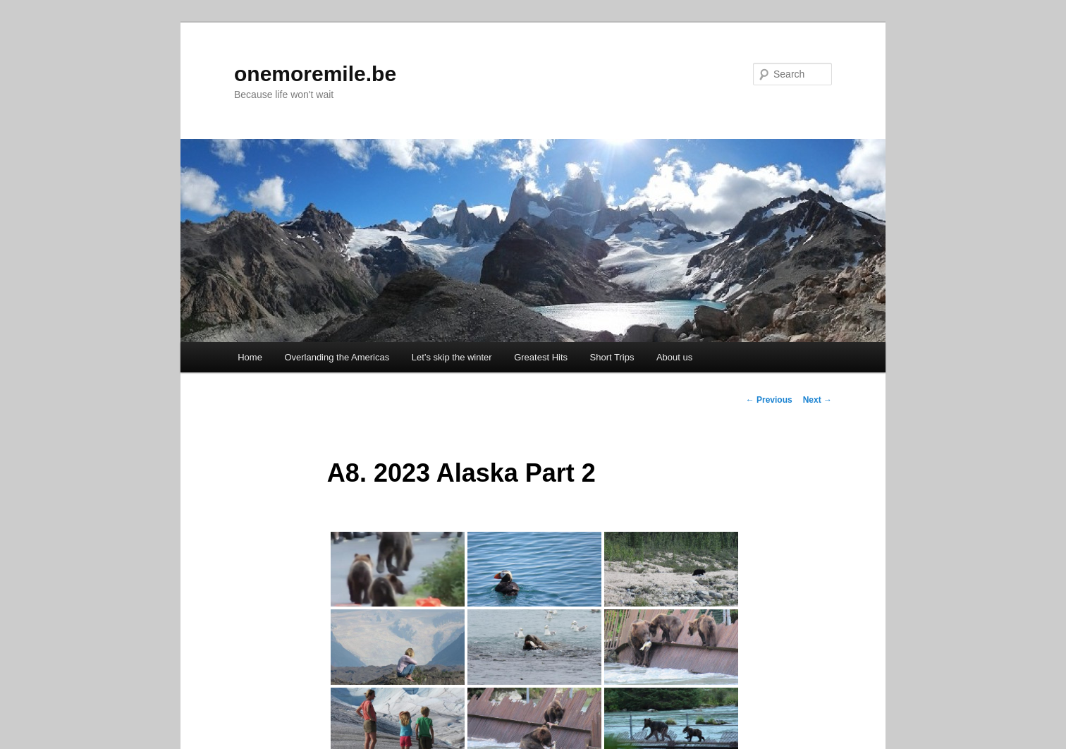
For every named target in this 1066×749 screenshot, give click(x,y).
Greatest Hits (541, 357)
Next (817, 400)
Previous (769, 400)
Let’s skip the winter (452, 357)
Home (250, 357)
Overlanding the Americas (336, 357)
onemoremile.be (315, 73)
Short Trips (612, 357)
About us (674, 357)
